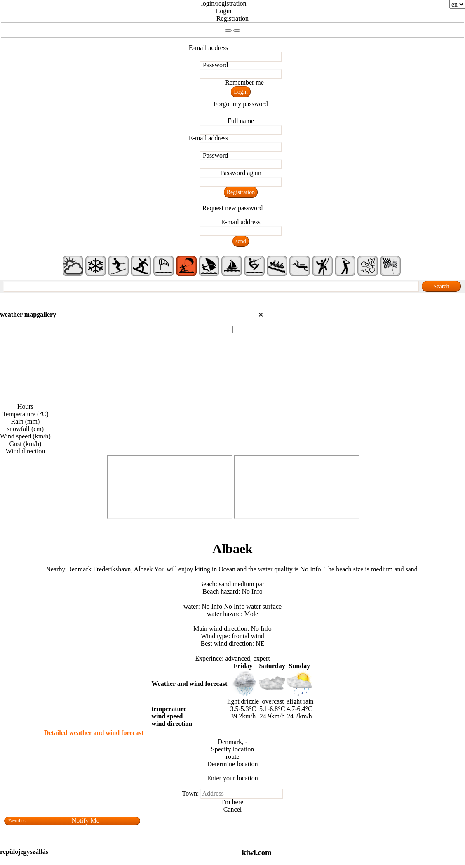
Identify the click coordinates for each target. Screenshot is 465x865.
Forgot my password (241, 103)
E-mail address (208, 47)
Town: (190, 793)
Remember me (244, 82)
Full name (241, 120)
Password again (240, 172)
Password (215, 65)
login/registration (223, 3)
